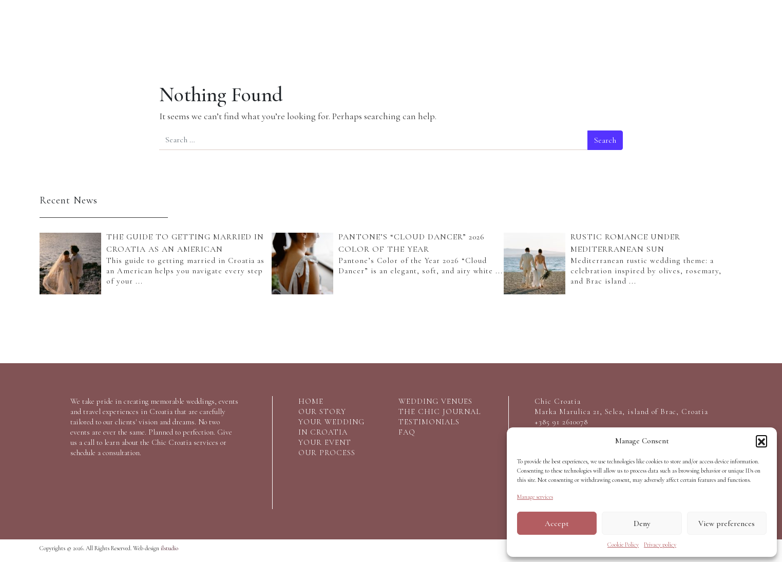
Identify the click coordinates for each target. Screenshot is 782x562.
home (310, 401)
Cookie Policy (623, 544)
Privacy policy (660, 544)
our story (322, 411)
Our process (285, 32)
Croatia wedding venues (496, 36)
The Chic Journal (567, 36)
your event (324, 442)
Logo (387, 48)
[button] (761, 441)
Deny (642, 523)
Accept (557, 523)
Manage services (535, 496)
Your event (215, 32)
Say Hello (707, 32)
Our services (145, 32)
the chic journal (439, 411)
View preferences (726, 523)
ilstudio (169, 548)
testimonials (429, 421)
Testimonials (637, 32)
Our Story (74, 32)
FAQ (406, 432)
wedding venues (435, 401)
